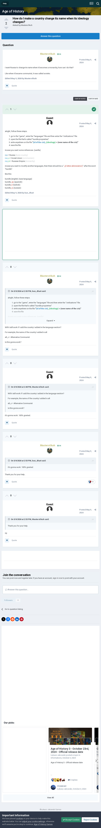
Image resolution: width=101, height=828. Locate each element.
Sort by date (93, 99)
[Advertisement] (39, 231)
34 (59, 54)
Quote (14, 86)
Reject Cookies (90, 820)
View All (50, 798)
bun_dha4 (36, 291)
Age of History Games (43, 824)
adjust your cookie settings (33, 821)
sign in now (57, 578)
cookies (19, 818)
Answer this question (51, 36)
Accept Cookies (71, 820)
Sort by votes (80, 99)
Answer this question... (16, 589)
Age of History (13, 11)
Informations (56, 758)
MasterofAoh (26, 25)
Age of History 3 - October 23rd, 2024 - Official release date (70, 750)
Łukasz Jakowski (58, 755)
